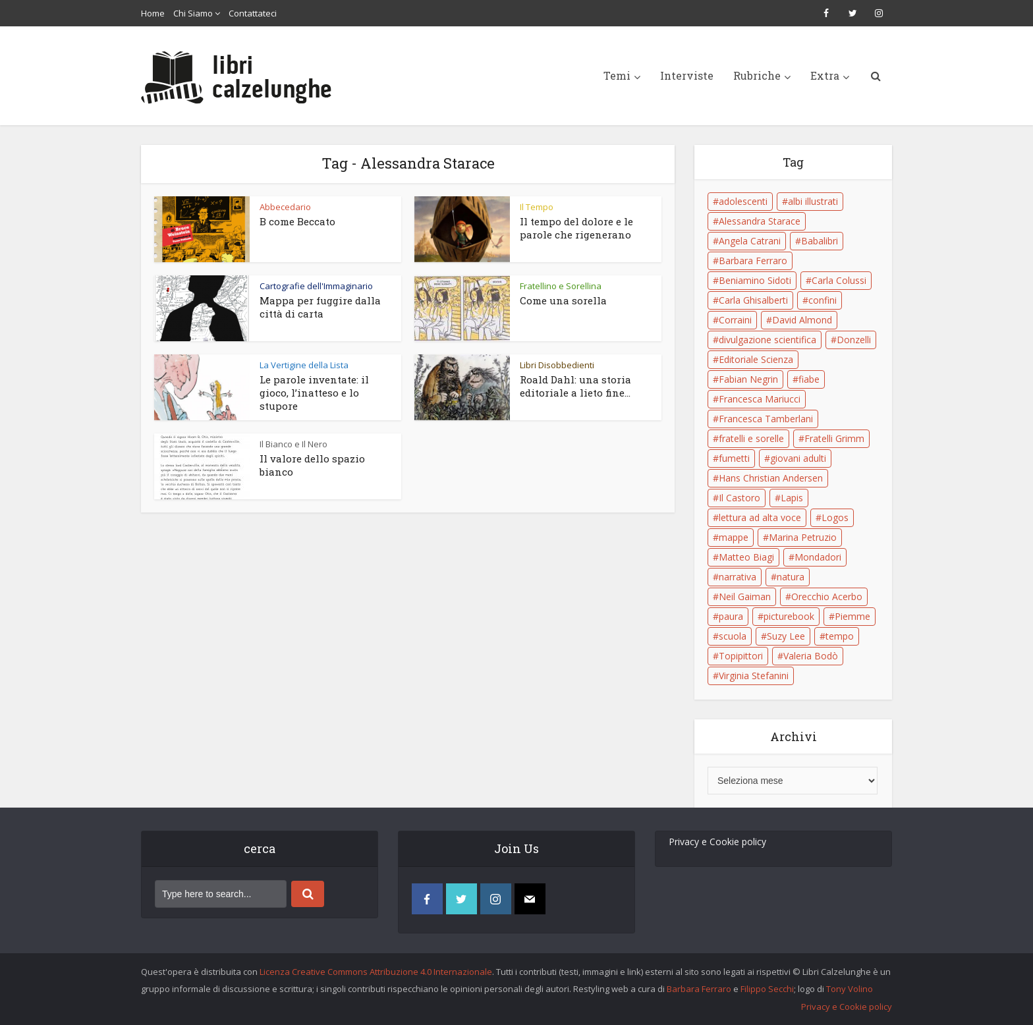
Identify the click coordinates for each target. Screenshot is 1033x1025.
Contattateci (253, 13)
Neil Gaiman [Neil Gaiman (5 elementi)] (745, 596)
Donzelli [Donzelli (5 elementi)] (854, 339)
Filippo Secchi (767, 989)
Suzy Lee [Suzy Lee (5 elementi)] (786, 636)
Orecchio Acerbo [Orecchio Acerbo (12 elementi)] (826, 596)
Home (153, 13)
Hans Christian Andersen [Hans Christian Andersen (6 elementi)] (771, 478)
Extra (824, 75)
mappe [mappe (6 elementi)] (733, 537)
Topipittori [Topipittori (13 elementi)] (741, 656)
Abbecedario (285, 207)
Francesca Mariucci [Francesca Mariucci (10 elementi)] (759, 399)
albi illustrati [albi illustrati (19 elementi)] (813, 201)
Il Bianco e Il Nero (293, 444)
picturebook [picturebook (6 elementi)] (789, 616)
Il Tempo (536, 207)
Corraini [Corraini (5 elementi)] (735, 320)
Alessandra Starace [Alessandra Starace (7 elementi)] (759, 221)
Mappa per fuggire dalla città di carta (320, 307)
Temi (616, 75)
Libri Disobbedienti (557, 365)
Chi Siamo (193, 13)
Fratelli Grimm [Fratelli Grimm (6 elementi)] (834, 438)
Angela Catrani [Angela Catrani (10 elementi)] (750, 241)
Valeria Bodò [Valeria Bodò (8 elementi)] (810, 656)
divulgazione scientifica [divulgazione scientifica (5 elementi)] (767, 339)
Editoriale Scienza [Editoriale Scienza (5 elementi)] (756, 359)
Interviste (686, 75)
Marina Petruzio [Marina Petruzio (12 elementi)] (803, 537)
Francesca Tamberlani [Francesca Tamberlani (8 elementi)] (766, 418)
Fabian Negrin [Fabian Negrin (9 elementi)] (748, 379)
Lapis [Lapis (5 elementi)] (792, 497)
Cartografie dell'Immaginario (316, 286)
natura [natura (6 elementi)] (790, 576)
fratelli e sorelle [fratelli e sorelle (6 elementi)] (751, 438)
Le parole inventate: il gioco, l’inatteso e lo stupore (314, 392)
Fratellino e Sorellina (560, 286)
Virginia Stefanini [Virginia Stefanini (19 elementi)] (754, 675)
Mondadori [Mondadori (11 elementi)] (818, 557)
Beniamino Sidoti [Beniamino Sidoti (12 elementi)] (755, 280)
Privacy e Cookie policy (717, 841)
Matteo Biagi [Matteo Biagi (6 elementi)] (746, 557)
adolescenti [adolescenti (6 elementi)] (743, 201)
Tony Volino (849, 989)
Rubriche (757, 75)
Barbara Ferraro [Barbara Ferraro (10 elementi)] (753, 260)
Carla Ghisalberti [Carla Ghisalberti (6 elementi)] (753, 300)
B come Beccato (297, 221)
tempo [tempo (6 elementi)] (839, 636)
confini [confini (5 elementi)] (822, 300)
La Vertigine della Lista (304, 365)
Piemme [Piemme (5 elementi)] (852, 616)
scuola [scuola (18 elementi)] (732, 636)
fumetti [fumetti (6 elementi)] (734, 458)
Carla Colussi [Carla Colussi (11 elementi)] (839, 280)
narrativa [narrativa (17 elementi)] (737, 576)
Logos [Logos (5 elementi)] (835, 517)
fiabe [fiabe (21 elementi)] (809, 379)
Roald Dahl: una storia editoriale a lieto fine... (575, 386)
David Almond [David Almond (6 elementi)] (802, 320)
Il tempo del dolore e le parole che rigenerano (576, 228)
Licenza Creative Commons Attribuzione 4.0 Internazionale (376, 972)
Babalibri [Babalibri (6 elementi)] (819, 241)
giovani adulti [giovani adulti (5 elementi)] (798, 458)
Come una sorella (563, 300)
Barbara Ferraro (699, 989)
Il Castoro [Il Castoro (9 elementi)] (739, 497)
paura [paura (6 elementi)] (731, 616)
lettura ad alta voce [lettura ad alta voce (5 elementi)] (760, 517)
